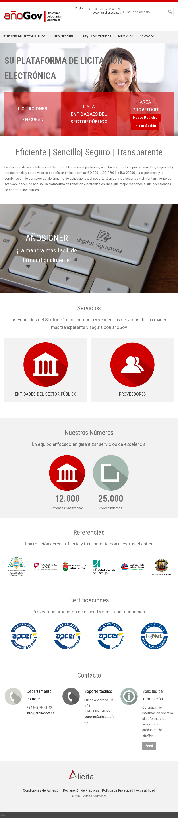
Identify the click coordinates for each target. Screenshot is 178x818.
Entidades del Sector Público (24, 36)
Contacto (147, 36)
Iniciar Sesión (145, 126)
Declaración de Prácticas (81, 790)
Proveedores (63, 36)
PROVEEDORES (132, 394)
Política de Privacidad (118, 790)
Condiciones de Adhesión (42, 790)
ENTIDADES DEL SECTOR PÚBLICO (46, 394)
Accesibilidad (145, 790)
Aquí (149, 745)
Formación (125, 36)
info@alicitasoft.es (40, 713)
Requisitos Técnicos (97, 36)
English (80, 8)
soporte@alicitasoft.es (107, 12)
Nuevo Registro (145, 118)
